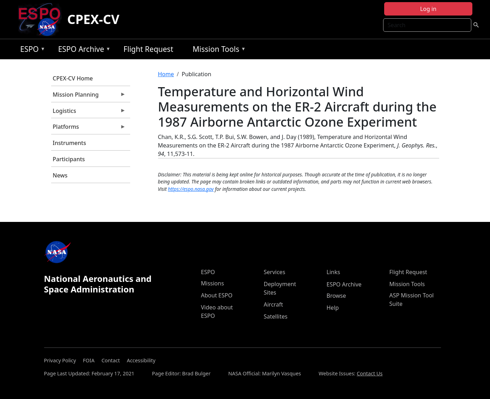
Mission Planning (88, 96)
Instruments (69, 143)
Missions (212, 283)
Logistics (88, 112)
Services (274, 272)
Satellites (276, 316)
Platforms (88, 128)
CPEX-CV (93, 19)
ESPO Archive (83, 50)
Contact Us (369, 373)
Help (333, 308)
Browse (336, 296)
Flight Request (148, 49)
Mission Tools (217, 50)
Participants (69, 159)
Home (166, 74)
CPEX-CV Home (73, 78)
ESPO (31, 50)
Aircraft (273, 304)
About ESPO (216, 295)
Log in (428, 9)
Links (333, 272)
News (60, 175)
